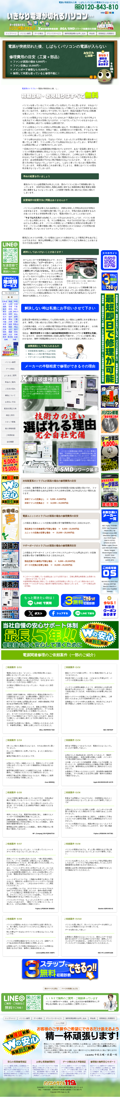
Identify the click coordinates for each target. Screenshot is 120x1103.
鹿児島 (10, 337)
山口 (10, 329)
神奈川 (15, 312)
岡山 (16, 327)
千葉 (16, 306)
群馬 (10, 309)
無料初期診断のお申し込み (75, 33)
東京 (4, 312)
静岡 (16, 317)
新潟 (4, 314)
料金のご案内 (10, 382)
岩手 (4, 304)
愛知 (10, 319)
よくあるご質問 (10, 375)
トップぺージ (10, 1018)
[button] (10, 297)
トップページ (11, 33)
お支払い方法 (10, 402)
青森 (10, 301)
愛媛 (10, 332)
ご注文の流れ (10, 389)
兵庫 (10, 322)
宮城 (16, 304)
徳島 (4, 332)
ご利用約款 (10, 435)
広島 (4, 329)
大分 (10, 334)
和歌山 (15, 324)
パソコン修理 (25, 33)
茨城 (10, 306)
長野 (10, 314)
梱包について (10, 395)
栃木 (4, 309)
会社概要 (10, 442)
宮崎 (16, 334)
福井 (10, 317)
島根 (10, 327)
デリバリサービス (54, 33)
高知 (16, 332)
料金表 (92, 33)
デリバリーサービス (54, 1018)
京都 (16, 322)
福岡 (4, 334)
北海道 (4, 301)
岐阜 (4, 319)
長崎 (6, 339)
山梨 (10, 312)
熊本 (4, 337)
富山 (16, 314)
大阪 (4, 322)
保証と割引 (10, 415)
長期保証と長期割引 (106, 33)
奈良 (4, 324)
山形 (10, 304)
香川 (16, 329)
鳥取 (4, 327)
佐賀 (16, 337)
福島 (4, 306)
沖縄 (14, 339)
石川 (4, 317)
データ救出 (39, 33)
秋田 (16, 301)
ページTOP (60, 1023)
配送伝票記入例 (10, 409)
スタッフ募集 (10, 422)
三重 (16, 319)
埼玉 (16, 309)
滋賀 (10, 324)
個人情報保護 (10, 428)
